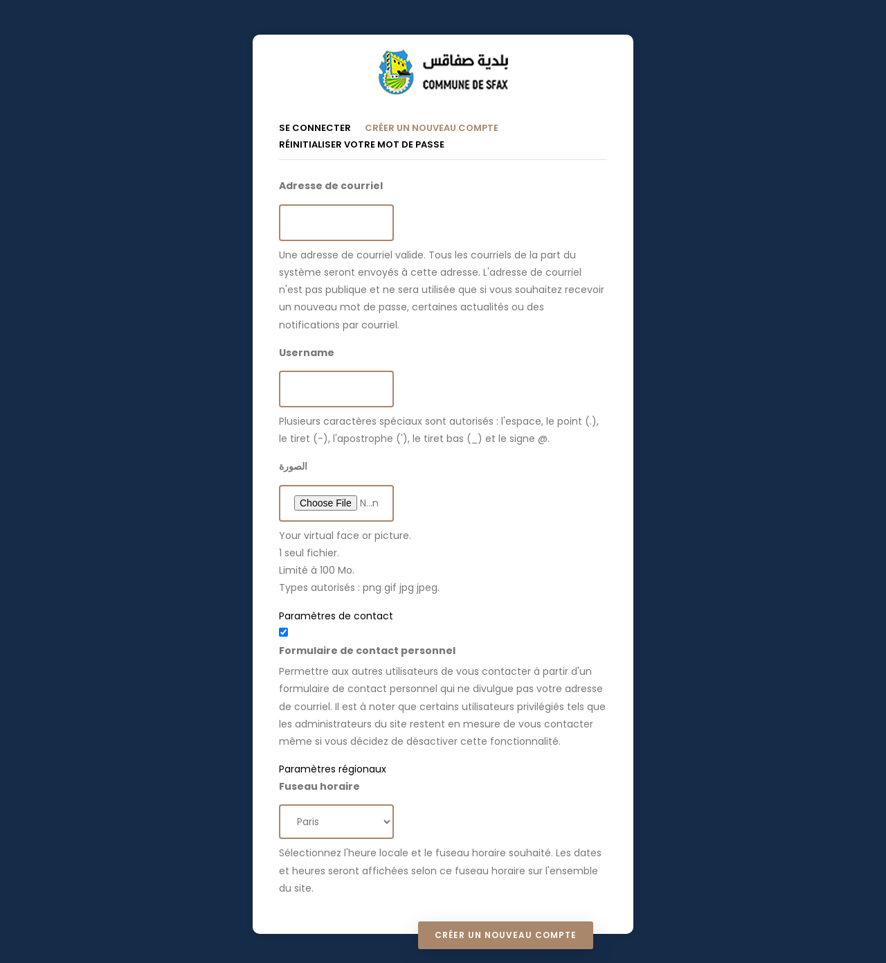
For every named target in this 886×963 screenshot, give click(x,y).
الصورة (293, 466)
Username (306, 353)
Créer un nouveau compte (438, 126)
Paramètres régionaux (332, 769)
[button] (443, 616)
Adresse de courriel (331, 186)
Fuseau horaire (319, 786)
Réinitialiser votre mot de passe (361, 144)
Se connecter (315, 127)
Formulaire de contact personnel (367, 650)
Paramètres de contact (336, 616)
